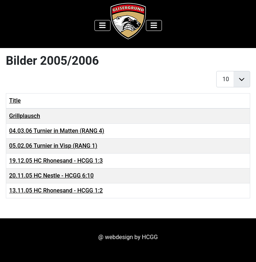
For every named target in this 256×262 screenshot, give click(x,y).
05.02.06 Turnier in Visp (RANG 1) (53, 145)
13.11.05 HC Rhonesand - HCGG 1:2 (56, 190)
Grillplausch (24, 115)
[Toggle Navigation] (102, 25)
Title (15, 100)
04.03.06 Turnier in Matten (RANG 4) (56, 130)
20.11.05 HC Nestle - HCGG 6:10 (51, 175)
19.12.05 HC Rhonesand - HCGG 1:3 (56, 160)
